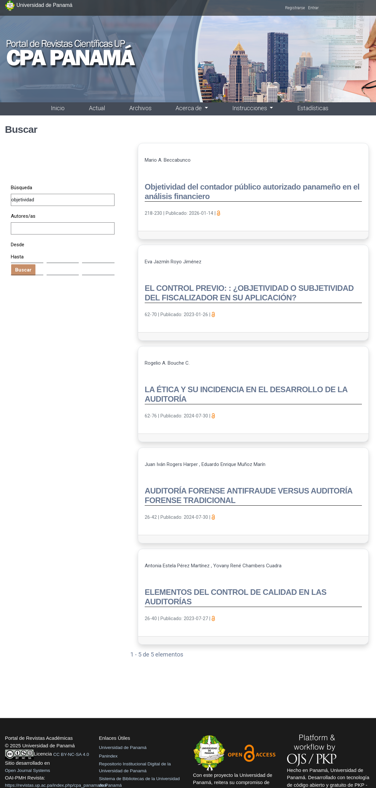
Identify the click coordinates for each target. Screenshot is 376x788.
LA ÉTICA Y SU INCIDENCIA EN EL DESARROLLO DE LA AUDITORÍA (246, 394)
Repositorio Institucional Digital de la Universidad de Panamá (135, 767)
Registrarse (295, 8)
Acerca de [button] (189, 108)
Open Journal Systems (27, 770)
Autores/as (23, 216)
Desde (17, 245)
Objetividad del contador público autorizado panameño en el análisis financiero (252, 191)
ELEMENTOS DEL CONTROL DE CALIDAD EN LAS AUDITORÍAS (235, 597)
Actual (97, 108)
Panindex (108, 756)
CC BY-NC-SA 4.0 (71, 754)
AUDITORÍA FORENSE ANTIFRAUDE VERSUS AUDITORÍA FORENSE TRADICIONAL (248, 495)
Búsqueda (21, 188)
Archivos (140, 108)
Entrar (313, 8)
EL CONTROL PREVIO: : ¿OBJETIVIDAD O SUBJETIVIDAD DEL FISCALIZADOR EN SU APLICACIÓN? (249, 293)
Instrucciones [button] (250, 108)
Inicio (58, 108)
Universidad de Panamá (123, 747)
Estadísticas (312, 108)
